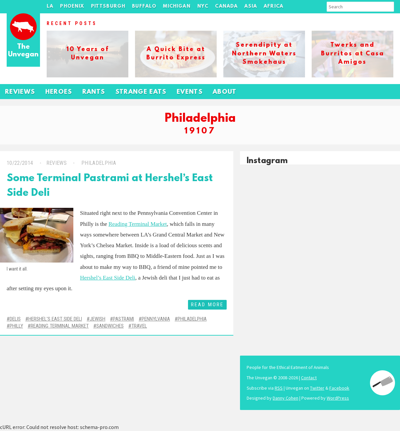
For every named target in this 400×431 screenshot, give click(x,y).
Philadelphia (98, 163)
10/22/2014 (20, 163)
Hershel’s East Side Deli (107, 278)
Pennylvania (156, 319)
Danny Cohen (285, 398)
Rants (93, 92)
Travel (139, 326)
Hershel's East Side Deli (55, 319)
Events (190, 92)
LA (50, 6)
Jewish (97, 319)
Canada (226, 6)
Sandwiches (110, 326)
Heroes (58, 92)
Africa (273, 6)
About (225, 92)
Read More (207, 305)
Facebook (339, 388)
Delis (15, 319)
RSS (279, 388)
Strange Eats (141, 92)
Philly (16, 326)
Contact (309, 378)
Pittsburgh (108, 6)
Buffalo (144, 6)
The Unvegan (23, 51)
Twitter (317, 388)
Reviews (20, 92)
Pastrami (123, 319)
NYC (203, 6)
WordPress (338, 398)
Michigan (176, 6)
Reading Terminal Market (137, 224)
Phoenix (72, 6)
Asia (250, 6)
